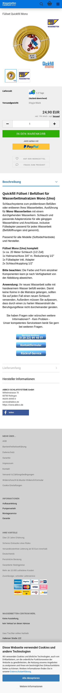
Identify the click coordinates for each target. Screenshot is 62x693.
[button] (7, 124)
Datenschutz (8, 452)
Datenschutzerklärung (20, 671)
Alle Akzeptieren (31, 678)
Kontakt (6, 469)
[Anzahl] (31, 124)
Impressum (7, 463)
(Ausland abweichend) (38, 98)
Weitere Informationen (31, 686)
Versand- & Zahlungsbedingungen (18, 474)
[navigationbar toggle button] (58, 4)
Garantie (6, 458)
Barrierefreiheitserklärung (14, 446)
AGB (4, 441)
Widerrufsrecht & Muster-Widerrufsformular (22, 480)
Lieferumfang (11, 368)
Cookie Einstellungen (12, 485)
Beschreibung (11, 182)
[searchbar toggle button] (41, 4)
